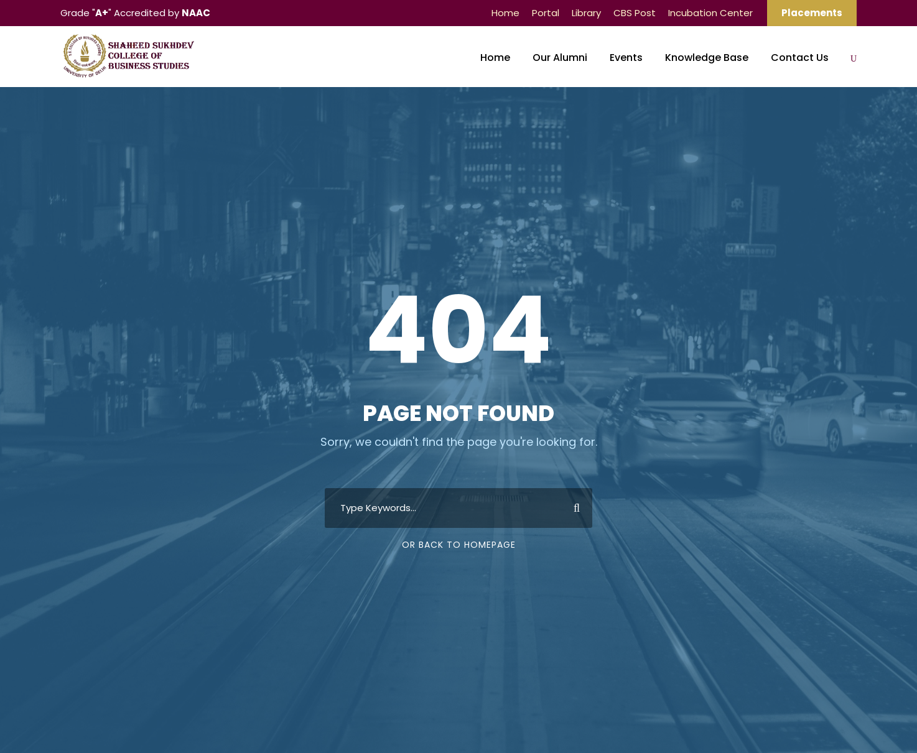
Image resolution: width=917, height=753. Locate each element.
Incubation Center (710, 12)
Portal (545, 12)
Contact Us (800, 57)
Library (586, 12)
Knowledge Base (706, 57)
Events (626, 57)
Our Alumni (560, 57)
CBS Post (634, 12)
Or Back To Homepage (459, 544)
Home (505, 12)
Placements (811, 12)
